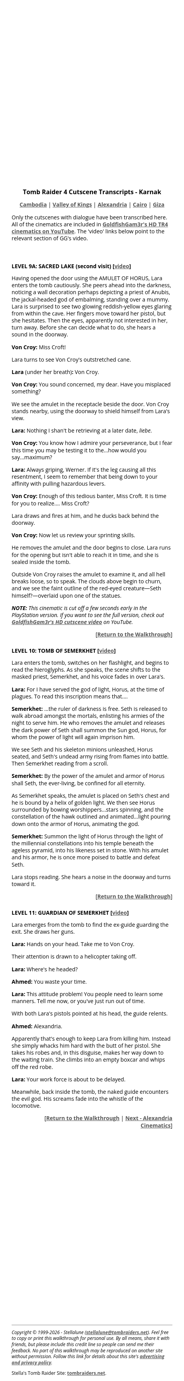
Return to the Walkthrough (133, 634)
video (121, 266)
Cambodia (33, 204)
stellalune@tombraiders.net (117, 1332)
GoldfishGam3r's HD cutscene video (57, 622)
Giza (159, 204)
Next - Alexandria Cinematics (148, 1121)
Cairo (140, 204)
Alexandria (112, 204)
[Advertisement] (92, 92)
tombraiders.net (86, 1373)
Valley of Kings (72, 204)
